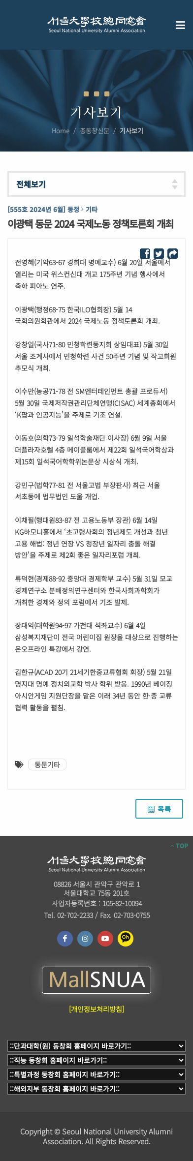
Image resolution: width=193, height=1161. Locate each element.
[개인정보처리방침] (96, 1009)
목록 (159, 809)
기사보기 (131, 130)
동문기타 (47, 764)
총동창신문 (94, 130)
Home (60, 130)
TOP (179, 846)
